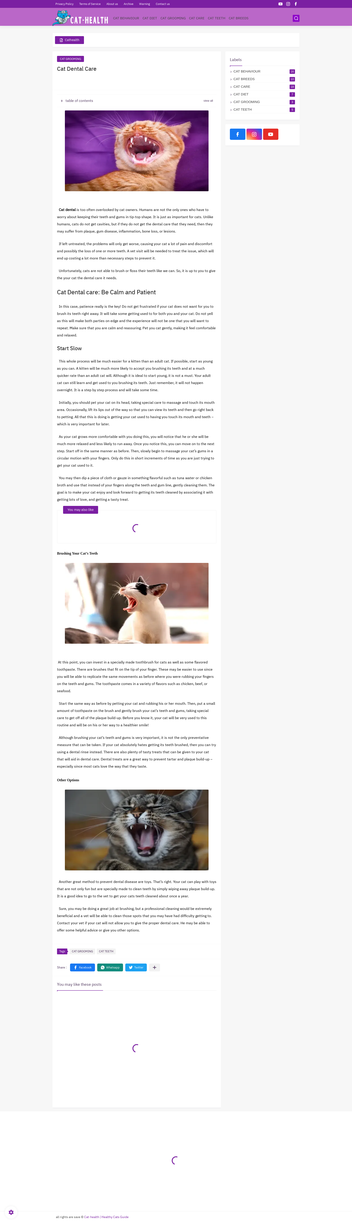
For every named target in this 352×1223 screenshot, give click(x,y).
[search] (296, 18)
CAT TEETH (216, 18)
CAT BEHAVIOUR (126, 18)
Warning (144, 4)
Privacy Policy (64, 4)
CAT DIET (150, 18)
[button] (82, 967)
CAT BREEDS (239, 18)
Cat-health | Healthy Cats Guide (106, 1217)
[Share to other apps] (154, 967)
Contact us (163, 4)
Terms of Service (90, 4)
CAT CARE (197, 18)
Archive (128, 4)
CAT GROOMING (173, 18)
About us (112, 4)
